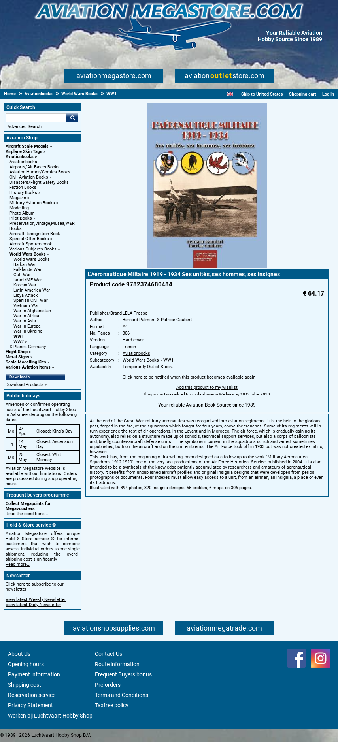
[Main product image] (207, 266)
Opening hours (26, 664)
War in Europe (27, 326)
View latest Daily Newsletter (33, 604)
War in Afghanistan (32, 310)
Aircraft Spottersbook (30, 244)
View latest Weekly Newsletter (36, 599)
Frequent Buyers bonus (123, 674)
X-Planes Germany (27, 346)
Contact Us (108, 654)
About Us (19, 654)
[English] (230, 94)
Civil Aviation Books (28, 177)
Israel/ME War (27, 279)
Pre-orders (108, 685)
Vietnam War (26, 305)
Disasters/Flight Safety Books (39, 182)
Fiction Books (22, 187)
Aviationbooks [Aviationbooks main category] (23, 161)
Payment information (34, 674)
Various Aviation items (28, 367)
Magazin (17, 197)
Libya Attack (25, 295)
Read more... (18, 564)
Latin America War (31, 290)
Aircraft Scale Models (27, 146)
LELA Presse (135, 313)
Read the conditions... (27, 513)
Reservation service (31, 695)
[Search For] (36, 117)
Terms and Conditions (121, 695)
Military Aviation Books (32, 202)
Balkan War (24, 264)
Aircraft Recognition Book (34, 233)
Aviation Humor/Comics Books (39, 172)
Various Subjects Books (33, 249)
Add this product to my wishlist (207, 387)
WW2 (18, 341)
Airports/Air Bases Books (34, 166)
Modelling (19, 208)
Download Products (24, 384)
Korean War (24, 285)
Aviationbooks (20, 156)
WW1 (18, 336)
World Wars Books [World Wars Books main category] (31, 259)
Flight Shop (17, 351)
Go (72, 117)
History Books (23, 192)
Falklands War (27, 269)
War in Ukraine (27, 331)
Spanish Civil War (30, 300)
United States (269, 94)
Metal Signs (17, 357)
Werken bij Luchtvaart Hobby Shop (50, 715)
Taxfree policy (111, 705)
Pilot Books (20, 218)
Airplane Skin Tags (24, 151)
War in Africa (26, 315)
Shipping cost (24, 685)
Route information (117, 664)
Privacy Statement (30, 705)
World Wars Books (27, 254)
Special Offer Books (29, 238)
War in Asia (24, 321)
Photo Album (22, 213)
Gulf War (22, 274)
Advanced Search (25, 126)
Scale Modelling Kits (26, 362)
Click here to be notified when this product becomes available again (189, 377)
